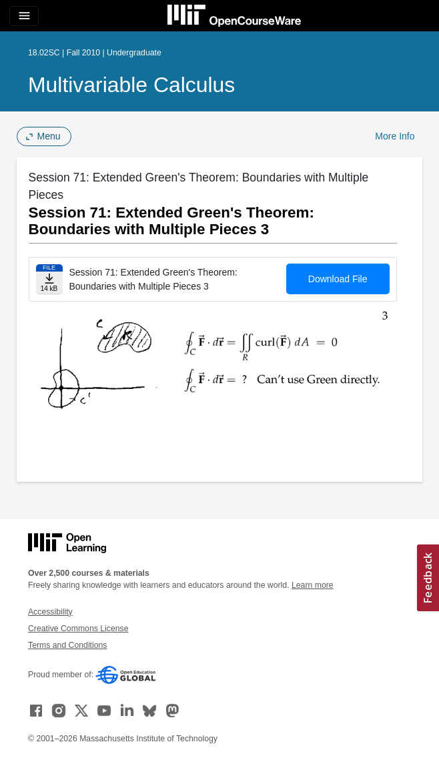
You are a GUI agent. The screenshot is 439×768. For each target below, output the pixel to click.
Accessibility (50, 612)
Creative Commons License (78, 628)
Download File (338, 279)
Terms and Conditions (67, 645)
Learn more (313, 585)
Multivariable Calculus (131, 85)
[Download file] (49, 279)
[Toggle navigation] (24, 16)
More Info (394, 136)
